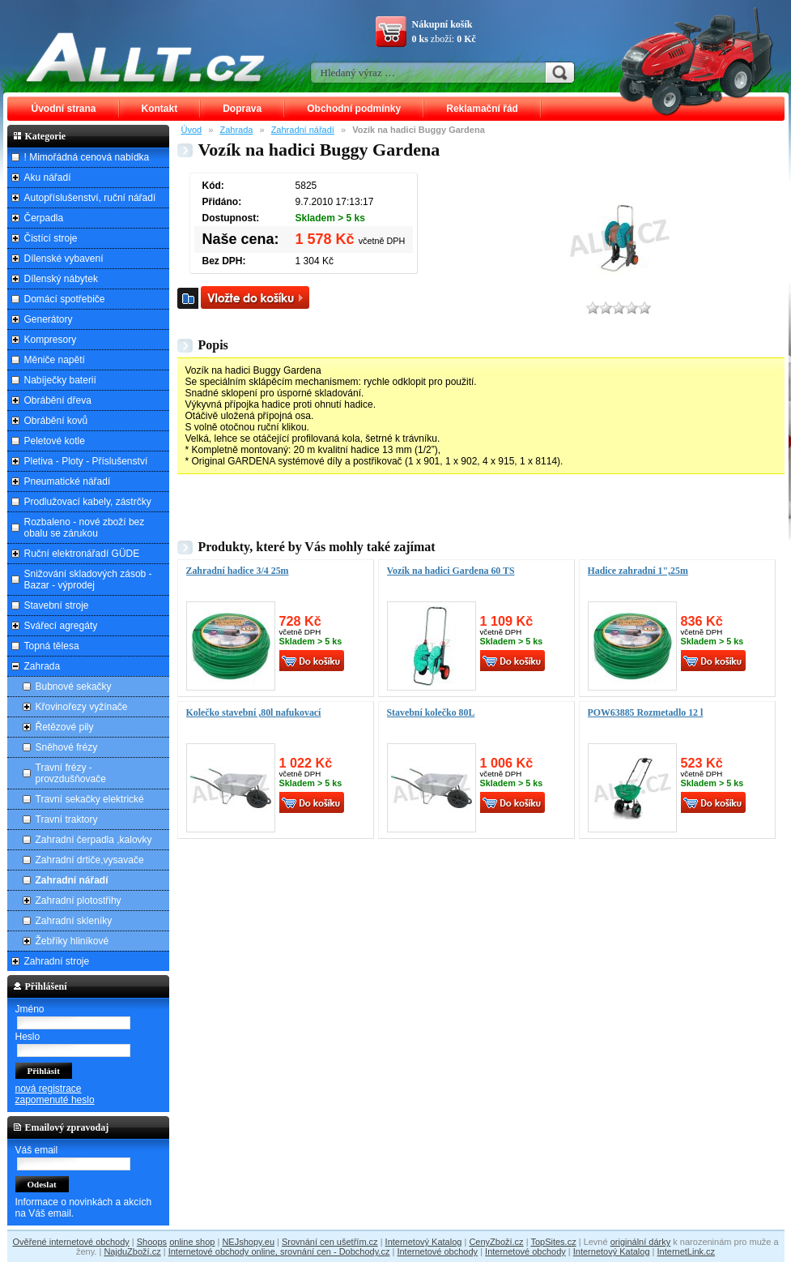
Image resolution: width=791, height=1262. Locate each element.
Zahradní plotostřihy (78, 900)
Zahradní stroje (57, 961)
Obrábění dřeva (57, 400)
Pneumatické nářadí (67, 481)
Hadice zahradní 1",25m (638, 570)
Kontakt (160, 108)
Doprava (242, 108)
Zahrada (236, 130)
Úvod (191, 130)
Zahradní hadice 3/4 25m (237, 570)
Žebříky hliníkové (72, 941)
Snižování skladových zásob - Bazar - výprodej (88, 579)
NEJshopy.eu (248, 1242)
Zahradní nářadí (302, 130)
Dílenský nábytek (61, 278)
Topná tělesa (51, 646)
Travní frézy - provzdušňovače (71, 773)
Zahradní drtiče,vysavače (90, 860)
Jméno (30, 1009)
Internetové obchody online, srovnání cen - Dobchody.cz (279, 1251)
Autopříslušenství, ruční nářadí (90, 197)
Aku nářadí (47, 177)
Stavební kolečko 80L (431, 712)
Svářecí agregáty (61, 625)
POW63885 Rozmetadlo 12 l (646, 712)
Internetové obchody (437, 1251)
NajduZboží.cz (132, 1251)
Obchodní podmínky (354, 108)
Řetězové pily (65, 727)
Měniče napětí (54, 360)
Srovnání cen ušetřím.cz (330, 1242)
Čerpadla (44, 218)
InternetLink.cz (686, 1251)
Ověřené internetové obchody (70, 1242)
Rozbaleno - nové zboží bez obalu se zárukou (84, 527)
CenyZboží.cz (496, 1242)
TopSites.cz (553, 1242)
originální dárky (640, 1242)
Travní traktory (67, 819)
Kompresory (50, 339)
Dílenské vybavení (64, 258)
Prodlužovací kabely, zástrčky (87, 501)
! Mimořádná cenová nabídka (87, 157)
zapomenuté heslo (55, 1100)
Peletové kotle (54, 441)
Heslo (27, 1036)
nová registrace (48, 1088)
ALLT (145, 56)
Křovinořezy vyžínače (82, 706)
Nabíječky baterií (60, 380)
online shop (192, 1242)
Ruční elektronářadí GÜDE (82, 553)
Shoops (152, 1242)
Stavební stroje (56, 605)
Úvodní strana (64, 108)
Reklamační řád (482, 108)
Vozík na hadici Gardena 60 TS (451, 570)
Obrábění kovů (56, 420)
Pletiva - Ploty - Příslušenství (86, 461)
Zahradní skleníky (74, 920)
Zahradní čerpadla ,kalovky (94, 839)
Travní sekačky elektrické (90, 799)
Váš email (36, 1150)
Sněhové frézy (67, 747)
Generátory (48, 319)
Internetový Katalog (423, 1242)
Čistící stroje (51, 238)
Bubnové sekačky (74, 686)
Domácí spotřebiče (64, 299)
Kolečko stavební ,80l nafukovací (253, 712)
